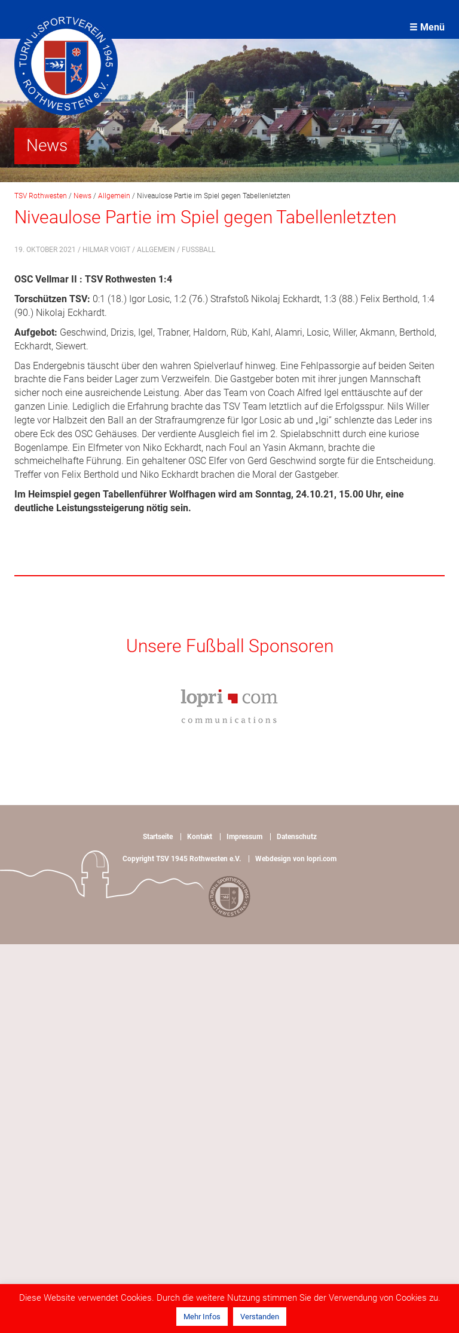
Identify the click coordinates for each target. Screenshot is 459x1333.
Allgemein (156, 249)
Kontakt (199, 837)
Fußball (198, 249)
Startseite (158, 837)
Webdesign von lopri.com (295, 859)
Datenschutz (297, 837)
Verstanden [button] (259, 1316)
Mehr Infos (202, 1316)
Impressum (244, 837)
